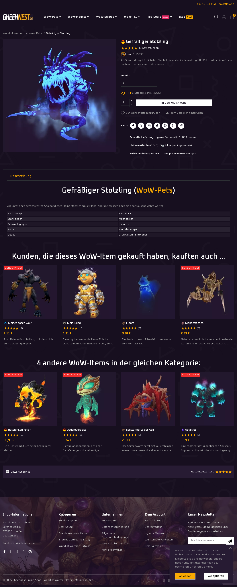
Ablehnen (187, 575)
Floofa (128, 323)
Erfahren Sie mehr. (201, 565)
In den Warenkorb (173, 103)
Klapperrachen (192, 323)
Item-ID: (128, 54)
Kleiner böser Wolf (18, 323)
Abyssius (189, 430)
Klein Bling (72, 323)
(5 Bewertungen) (149, 48)
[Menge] (125, 103)
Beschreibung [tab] (20, 176)
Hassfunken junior (17, 430)
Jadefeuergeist (74, 430)
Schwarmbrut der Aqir (138, 430)
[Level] (139, 83)
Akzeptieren (214, 575)
